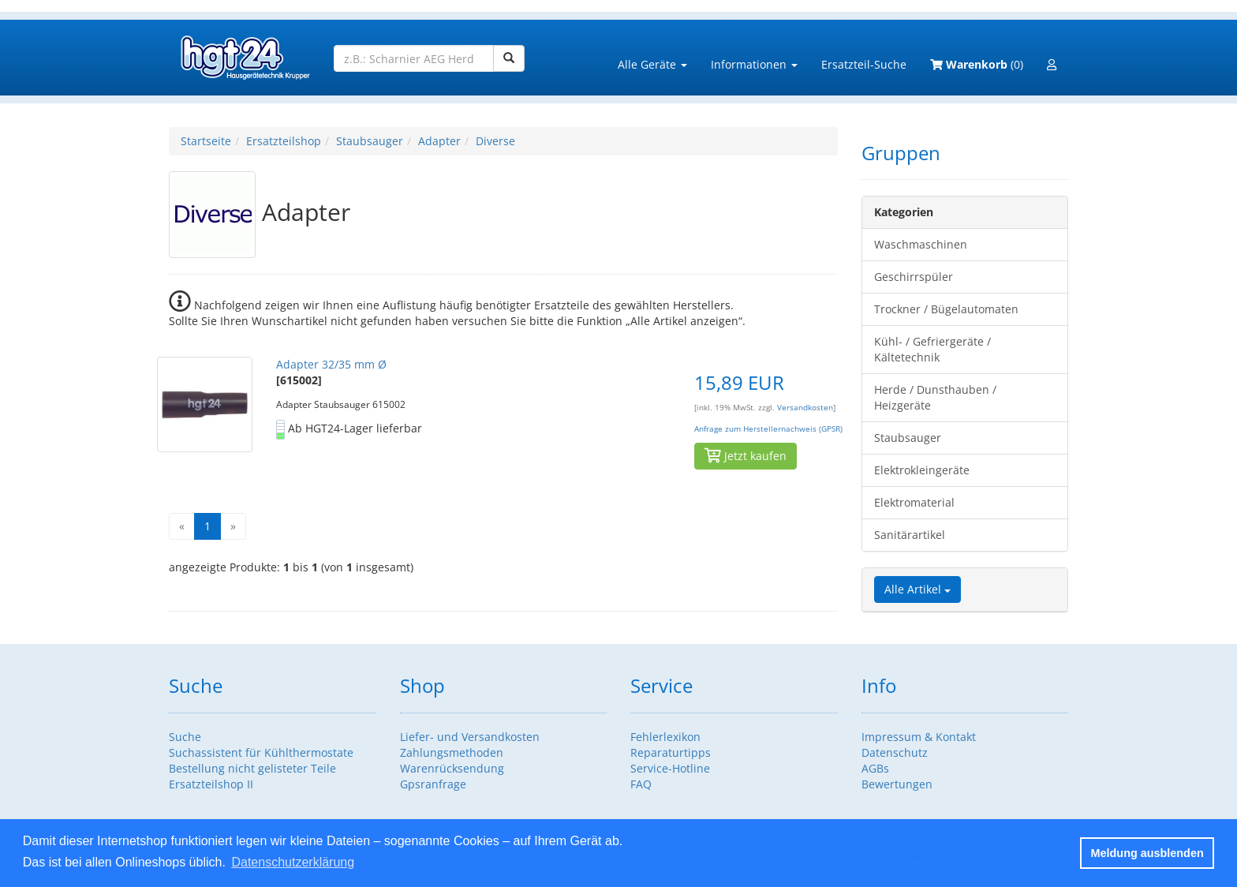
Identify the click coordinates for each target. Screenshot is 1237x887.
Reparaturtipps (670, 752)
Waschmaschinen (920, 244)
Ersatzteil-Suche (863, 64)
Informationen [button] (754, 64)
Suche (185, 736)
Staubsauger (369, 140)
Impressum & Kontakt (918, 736)
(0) (976, 64)
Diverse (495, 140)
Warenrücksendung (452, 768)
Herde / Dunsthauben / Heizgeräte (935, 397)
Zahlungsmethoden (451, 752)
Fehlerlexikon (665, 736)
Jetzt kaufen (745, 455)
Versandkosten (805, 407)
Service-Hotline (670, 768)
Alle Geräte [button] (652, 64)
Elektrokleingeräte (922, 469)
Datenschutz (894, 752)
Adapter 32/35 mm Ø (331, 364)
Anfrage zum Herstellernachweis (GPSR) (768, 429)
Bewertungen (896, 784)
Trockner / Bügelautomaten (946, 308)
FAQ (641, 784)
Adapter (439, 140)
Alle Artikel (917, 589)
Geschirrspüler (913, 276)
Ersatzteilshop (283, 140)
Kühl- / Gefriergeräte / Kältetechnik (932, 349)
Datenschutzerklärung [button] (292, 862)
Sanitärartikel (909, 534)
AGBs (875, 768)
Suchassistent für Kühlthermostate (261, 752)
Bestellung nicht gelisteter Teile (252, 768)
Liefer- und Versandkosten (470, 736)
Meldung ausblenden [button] (1147, 853)
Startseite (206, 140)
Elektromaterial (914, 502)
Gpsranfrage (433, 784)
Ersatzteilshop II (211, 784)
